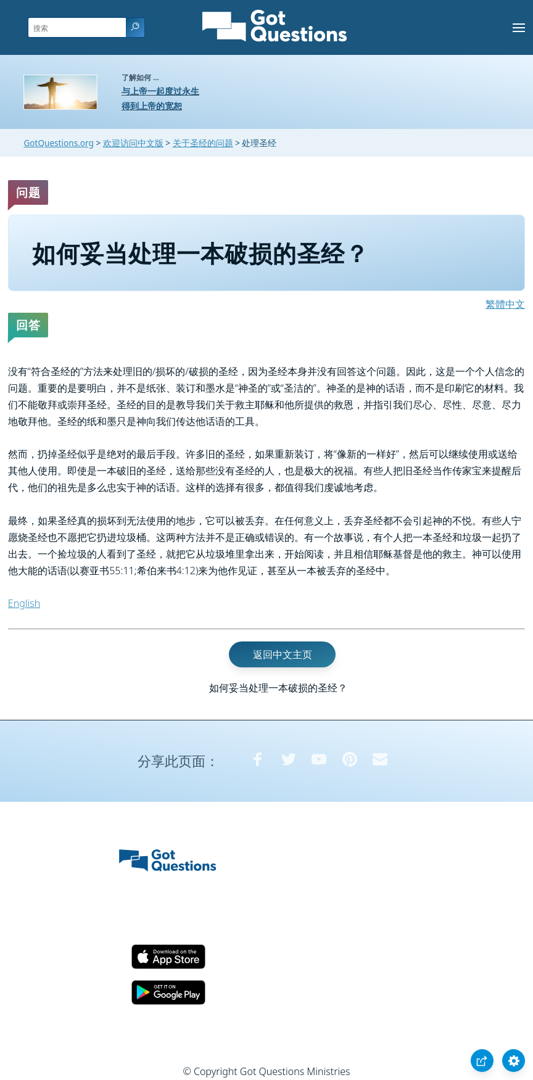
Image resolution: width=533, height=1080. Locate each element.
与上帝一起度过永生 (160, 91)
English (24, 603)
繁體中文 (505, 304)
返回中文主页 (282, 654)
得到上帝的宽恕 (152, 106)
